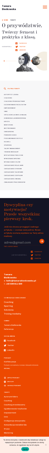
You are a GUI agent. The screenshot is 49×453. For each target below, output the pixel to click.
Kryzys (7, 121)
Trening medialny (11, 152)
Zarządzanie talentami (13, 172)
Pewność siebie (10, 135)
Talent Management (12, 148)
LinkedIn (21, 50)
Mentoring (8, 125)
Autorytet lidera (11, 94)
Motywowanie (10, 128)
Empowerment (10, 108)
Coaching (8, 98)
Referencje (8, 329)
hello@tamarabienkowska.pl (21, 280)
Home (5, 20)
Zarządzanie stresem (13, 169)
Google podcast (12, 385)
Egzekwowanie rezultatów (15, 105)
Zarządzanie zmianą (12, 179)
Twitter (20, 46)
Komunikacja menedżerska (15, 118)
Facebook (21, 43)
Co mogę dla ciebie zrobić (15, 298)
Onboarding (9, 131)
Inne (5, 111)
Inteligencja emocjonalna (15, 115)
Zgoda (25, 449)
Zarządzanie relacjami (13, 165)
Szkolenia (9, 310)
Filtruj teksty (12, 89)
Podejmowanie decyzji (13, 138)
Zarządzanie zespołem (13, 175)
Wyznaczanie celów (12, 162)
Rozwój (7, 142)
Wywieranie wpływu (12, 158)
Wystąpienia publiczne (13, 155)
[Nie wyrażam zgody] (45, 445)
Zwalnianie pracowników (14, 182)
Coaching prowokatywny (14, 101)
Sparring (8, 145)
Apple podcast (11, 378)
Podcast (7, 358)
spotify (9, 381)
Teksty (13, 20)
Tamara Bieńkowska (12, 325)
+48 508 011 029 (14, 284)
